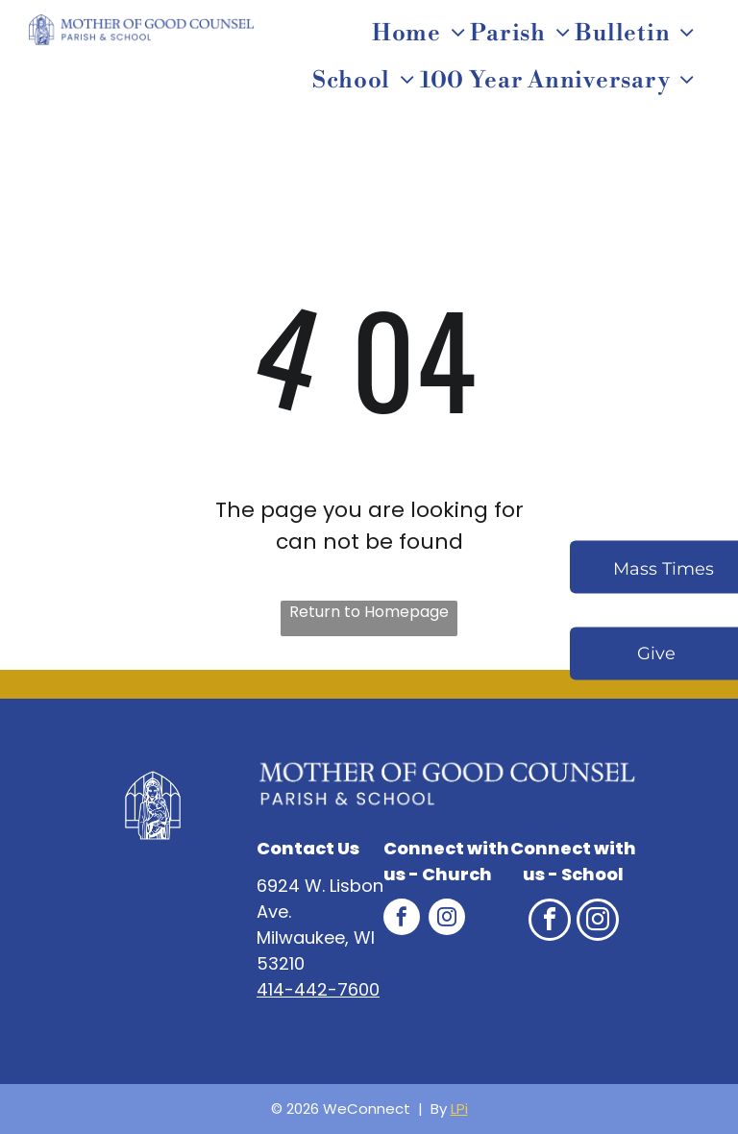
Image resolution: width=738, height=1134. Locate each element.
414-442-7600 (318, 989)
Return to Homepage (369, 612)
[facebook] (401, 919)
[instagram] (447, 919)
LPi (459, 1108)
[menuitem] (421, 34)
